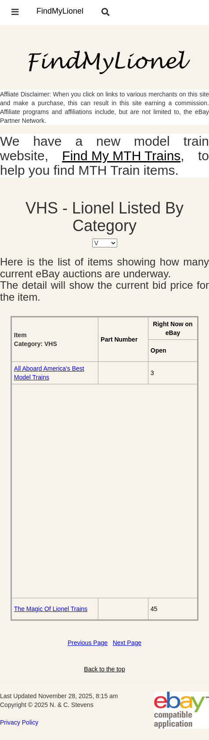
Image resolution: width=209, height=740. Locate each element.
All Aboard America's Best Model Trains (49, 373)
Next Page (127, 642)
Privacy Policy (19, 722)
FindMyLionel (59, 11)
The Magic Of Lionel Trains (50, 608)
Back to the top (104, 669)
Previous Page (88, 642)
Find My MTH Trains (121, 155)
